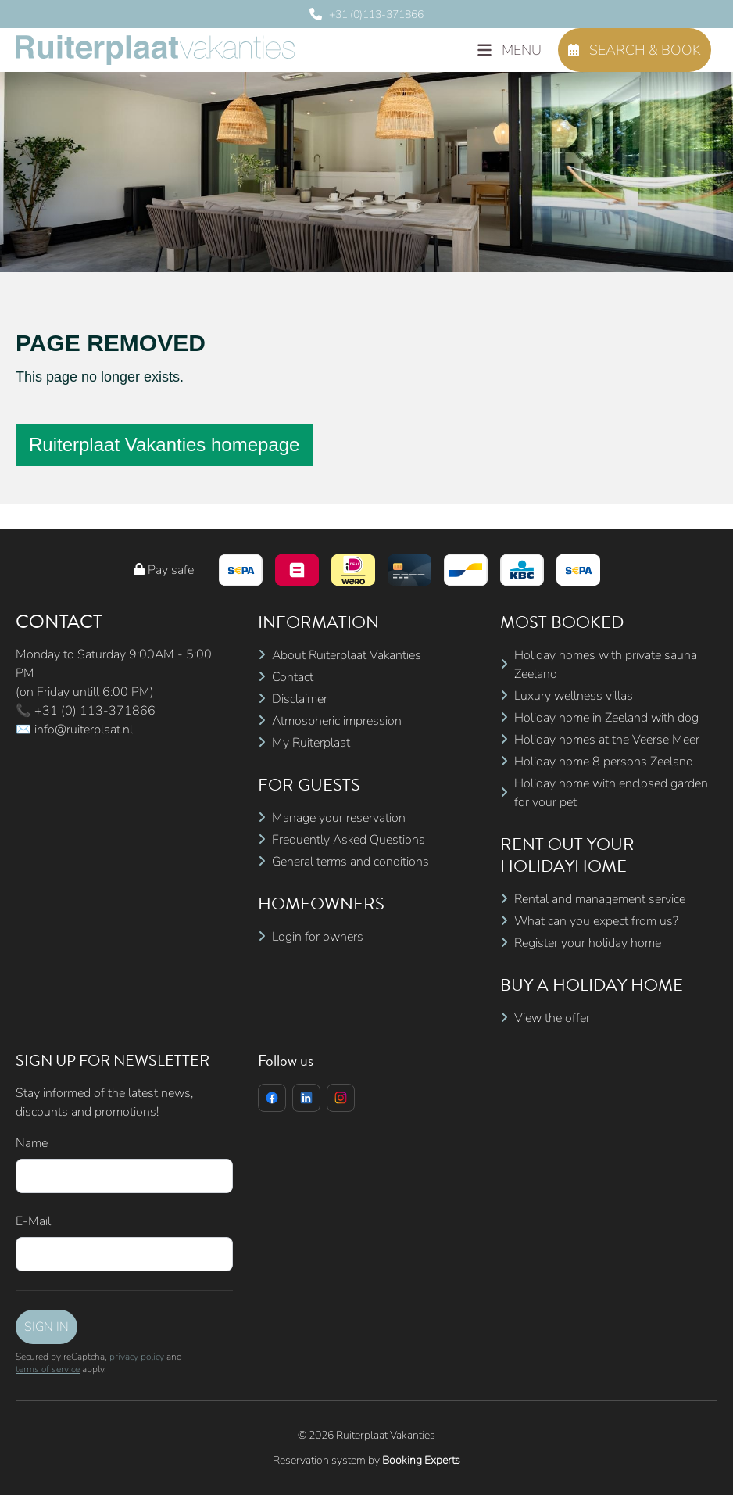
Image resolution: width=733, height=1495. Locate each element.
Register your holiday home (587, 943)
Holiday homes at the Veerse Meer (606, 739)
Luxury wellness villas (573, 695)
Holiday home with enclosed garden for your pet (611, 793)
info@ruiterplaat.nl (83, 729)
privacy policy (136, 1356)
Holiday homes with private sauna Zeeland (605, 665)
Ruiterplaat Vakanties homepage (164, 444)
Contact (292, 677)
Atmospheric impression (337, 721)
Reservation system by (366, 1460)
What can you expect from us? (596, 921)
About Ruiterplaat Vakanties (346, 655)
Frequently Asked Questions (348, 839)
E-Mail (33, 1221)
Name (32, 1143)
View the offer (552, 1018)
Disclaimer (299, 699)
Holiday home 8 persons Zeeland (603, 761)
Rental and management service (599, 899)
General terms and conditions (350, 861)
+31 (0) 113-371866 (95, 710)
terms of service (48, 1369)
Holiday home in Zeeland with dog (606, 717)
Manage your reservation (339, 817)
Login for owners (317, 936)
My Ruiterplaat (311, 742)
